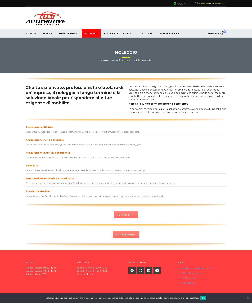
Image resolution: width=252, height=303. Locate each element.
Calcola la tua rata (117, 33)
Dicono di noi (188, 277)
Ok (203, 298)
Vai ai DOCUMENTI (126, 234)
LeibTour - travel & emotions (196, 268)
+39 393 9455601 (183, 4)
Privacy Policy (169, 33)
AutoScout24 (188, 282)
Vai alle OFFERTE (126, 214)
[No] (248, 298)
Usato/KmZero (68, 33)
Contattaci (145, 33)
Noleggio (91, 33)
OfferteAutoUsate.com (193, 273)
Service (47, 33)
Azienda (31, 33)
